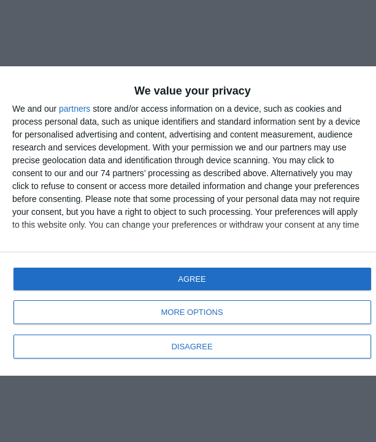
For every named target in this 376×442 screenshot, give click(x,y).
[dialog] (188, 221)
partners (74, 108)
